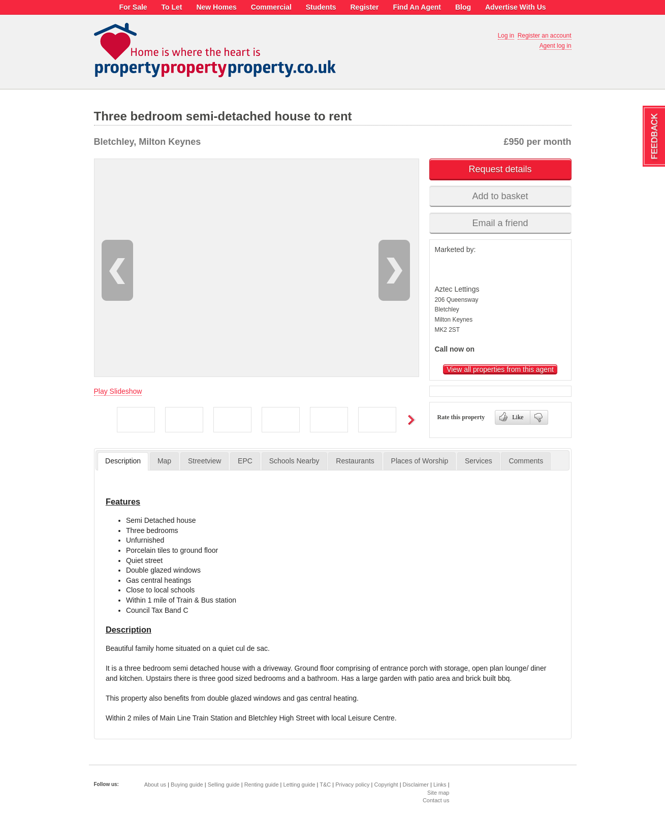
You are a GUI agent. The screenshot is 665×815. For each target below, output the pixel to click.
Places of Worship (420, 461)
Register (364, 7)
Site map (438, 793)
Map (164, 461)
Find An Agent (417, 7)
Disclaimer (416, 784)
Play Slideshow (118, 391)
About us (155, 784)
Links (440, 784)
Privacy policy (352, 784)
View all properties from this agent (500, 369)
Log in (506, 35)
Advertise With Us (515, 7)
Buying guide (187, 784)
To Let (172, 7)
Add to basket (500, 196)
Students (321, 7)
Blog (463, 7)
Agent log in (556, 45)
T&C (325, 784)
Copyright (386, 784)
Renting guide (261, 784)
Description (123, 461)
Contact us (436, 800)
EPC (245, 461)
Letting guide (299, 784)
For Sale (133, 7)
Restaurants (355, 461)
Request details (499, 169)
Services (478, 461)
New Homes (216, 7)
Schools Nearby (294, 461)
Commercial (271, 7)
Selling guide (224, 784)
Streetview (204, 461)
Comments (526, 461)
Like (510, 416)
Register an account (545, 35)
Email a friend (500, 223)
